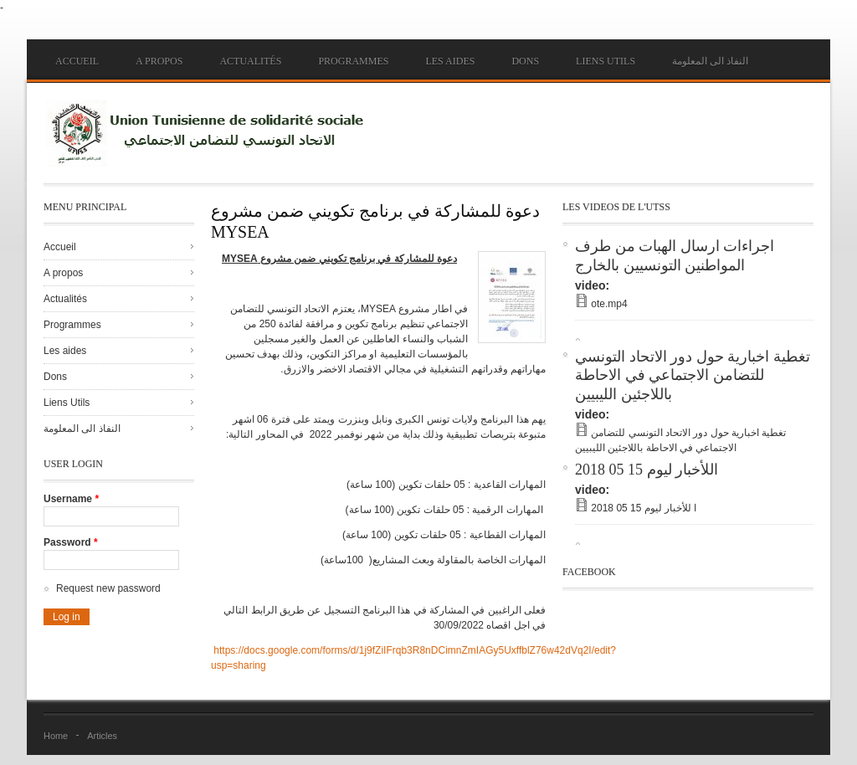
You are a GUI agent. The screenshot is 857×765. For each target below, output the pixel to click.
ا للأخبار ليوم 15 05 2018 (643, 508)
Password (71, 542)
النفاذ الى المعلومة (710, 61)
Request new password (108, 588)
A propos (159, 61)
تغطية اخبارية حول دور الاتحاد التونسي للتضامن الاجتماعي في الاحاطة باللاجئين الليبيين (692, 375)
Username (71, 499)
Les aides (450, 61)
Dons (525, 61)
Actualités (250, 61)
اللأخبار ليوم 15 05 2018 (646, 469)
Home (56, 736)
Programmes (353, 61)
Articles (102, 736)
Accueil (77, 61)
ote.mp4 (609, 304)
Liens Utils (605, 61)
